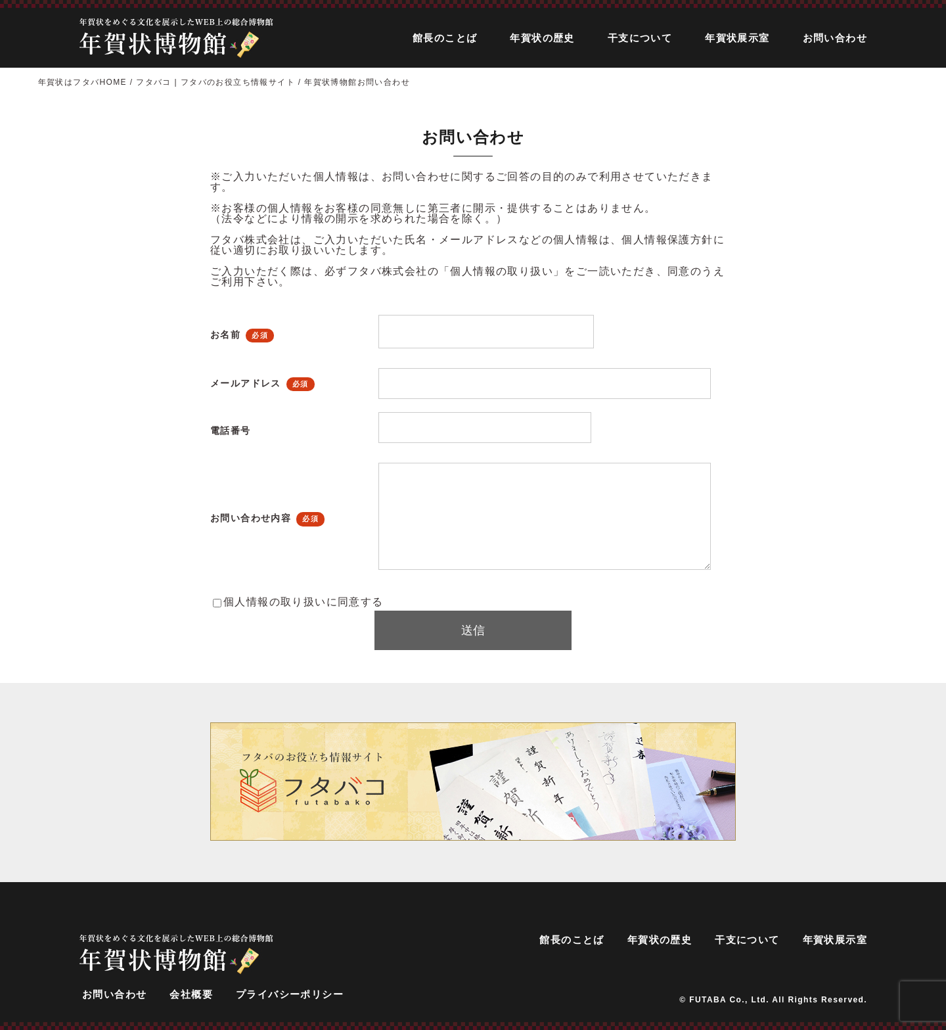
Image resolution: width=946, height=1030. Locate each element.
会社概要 (191, 994)
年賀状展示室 (737, 37)
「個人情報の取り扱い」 (501, 271)
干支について (640, 37)
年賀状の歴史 (542, 37)
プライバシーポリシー (290, 994)
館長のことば (445, 37)
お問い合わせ (835, 37)
